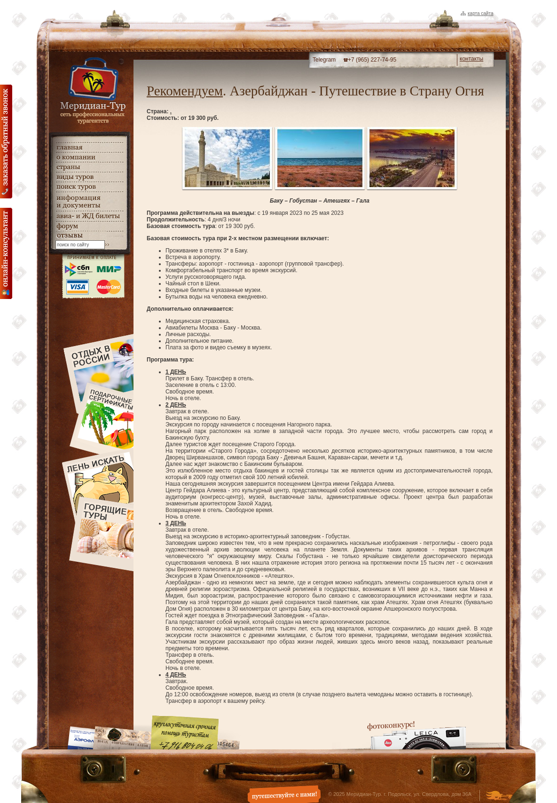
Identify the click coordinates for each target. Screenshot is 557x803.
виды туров (89, 177)
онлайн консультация (6, 253)
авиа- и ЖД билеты (89, 216)
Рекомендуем (185, 90)
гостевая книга (89, 235)
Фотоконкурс (416, 735)
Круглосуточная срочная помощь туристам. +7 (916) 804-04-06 (185, 732)
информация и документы (89, 201)
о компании (89, 157)
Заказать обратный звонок (6, 141)
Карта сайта (480, 13)
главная (89, 147)
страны (89, 167)
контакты (471, 58)
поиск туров (89, 186)
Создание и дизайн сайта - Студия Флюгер (499, 796)
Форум (89, 226)
